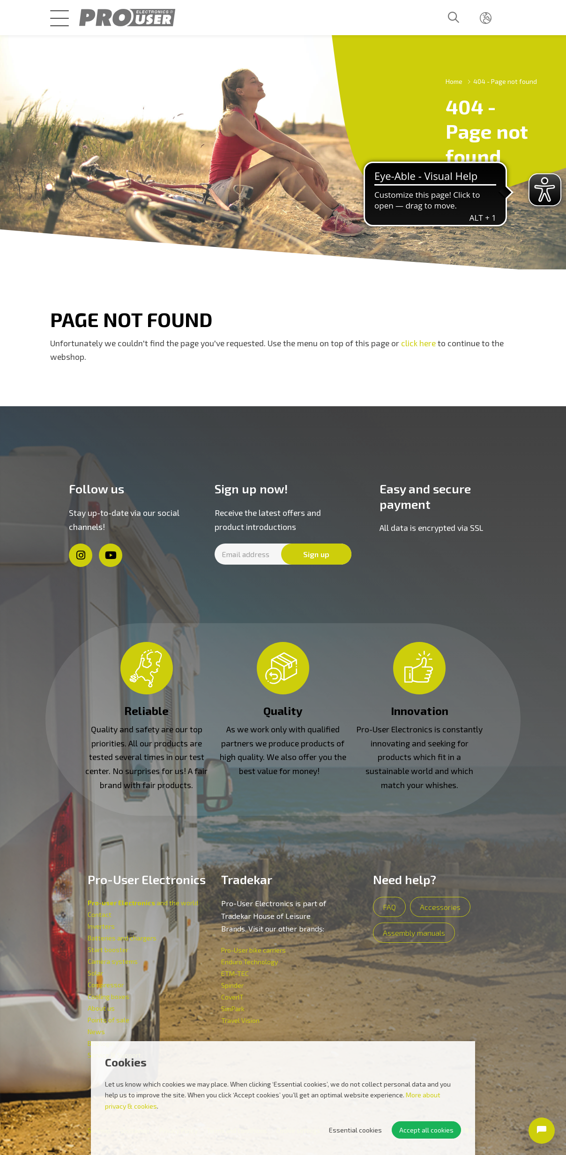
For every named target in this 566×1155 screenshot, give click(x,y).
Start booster (108, 950)
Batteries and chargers (122, 938)
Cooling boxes (108, 996)
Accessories (440, 906)
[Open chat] (542, 1131)
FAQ (389, 906)
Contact (100, 914)
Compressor (106, 985)
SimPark (233, 1009)
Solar (95, 973)
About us (101, 1008)
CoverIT (232, 997)
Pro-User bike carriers (253, 950)
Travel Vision (240, 1020)
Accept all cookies (426, 1130)
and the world (143, 903)
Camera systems (113, 961)
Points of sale (108, 1020)
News (96, 1032)
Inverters (101, 926)
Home (454, 81)
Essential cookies (355, 1130)
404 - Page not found (505, 81)
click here (418, 343)
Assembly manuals (414, 932)
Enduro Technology (249, 962)
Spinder (232, 985)
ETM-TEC (235, 973)
